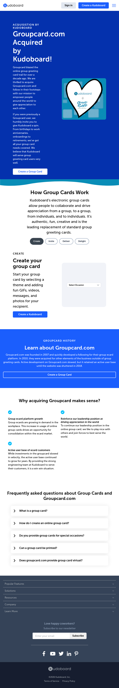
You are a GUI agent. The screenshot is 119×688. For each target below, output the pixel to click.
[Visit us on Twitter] (61, 654)
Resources (11, 597)
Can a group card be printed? (35, 548)
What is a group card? (30, 510)
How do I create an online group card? (41, 523)
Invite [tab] (51, 241)
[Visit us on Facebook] (44, 654)
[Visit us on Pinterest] (76, 653)
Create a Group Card (30, 171)
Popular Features (14, 583)
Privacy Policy (68, 681)
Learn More (11, 611)
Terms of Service (51, 681)
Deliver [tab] (66, 241)
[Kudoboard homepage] (13, 5)
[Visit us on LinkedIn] (69, 654)
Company (10, 604)
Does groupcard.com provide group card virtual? (48, 560)
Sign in (69, 5)
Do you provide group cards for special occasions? (49, 535)
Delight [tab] (82, 241)
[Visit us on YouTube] (52, 654)
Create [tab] (36, 241)
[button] (114, 5)
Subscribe (78, 635)
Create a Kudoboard (93, 5)
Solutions (10, 590)
